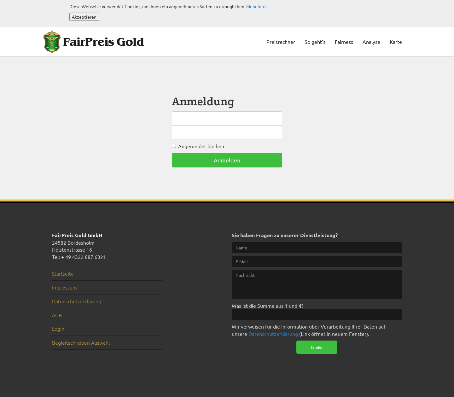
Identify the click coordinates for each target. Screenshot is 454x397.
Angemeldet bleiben (201, 146)
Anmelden (227, 160)
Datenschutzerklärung (273, 333)
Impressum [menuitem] (64, 287)
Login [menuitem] (58, 328)
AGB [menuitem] (57, 315)
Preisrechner (280, 41)
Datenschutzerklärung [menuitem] (76, 301)
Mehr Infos (256, 6)
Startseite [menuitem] (63, 273)
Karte (396, 41)
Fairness (344, 41)
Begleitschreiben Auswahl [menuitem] (81, 342)
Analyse (371, 41)
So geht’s (315, 41)
